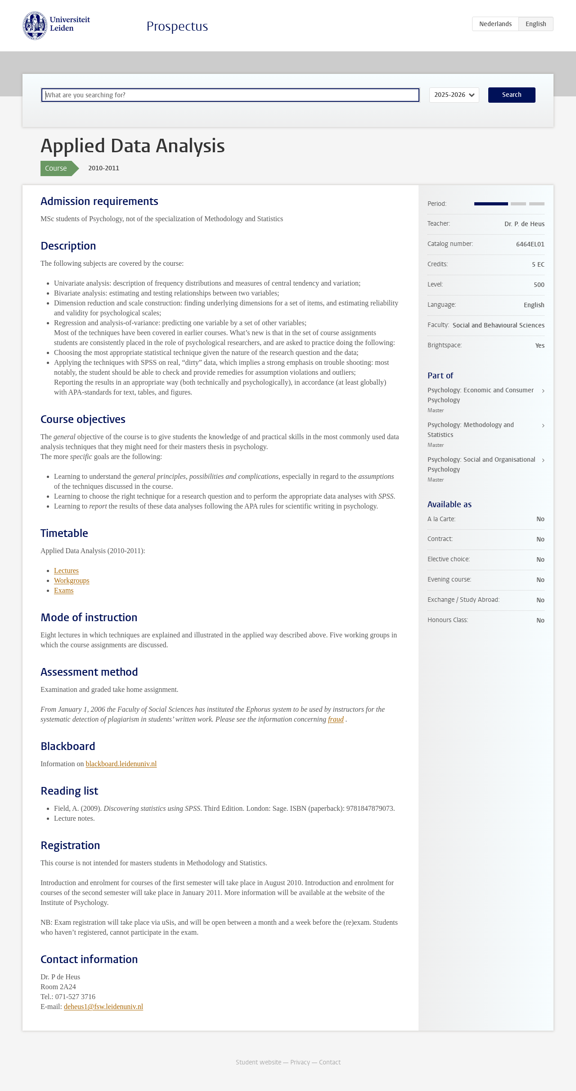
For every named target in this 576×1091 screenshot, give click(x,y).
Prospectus (177, 26)
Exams (64, 590)
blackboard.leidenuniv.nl (121, 764)
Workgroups (72, 580)
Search (512, 95)
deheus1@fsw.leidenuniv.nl (103, 1006)
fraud (336, 719)
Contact (330, 1062)
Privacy (300, 1062)
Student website (258, 1062)
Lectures (66, 570)
